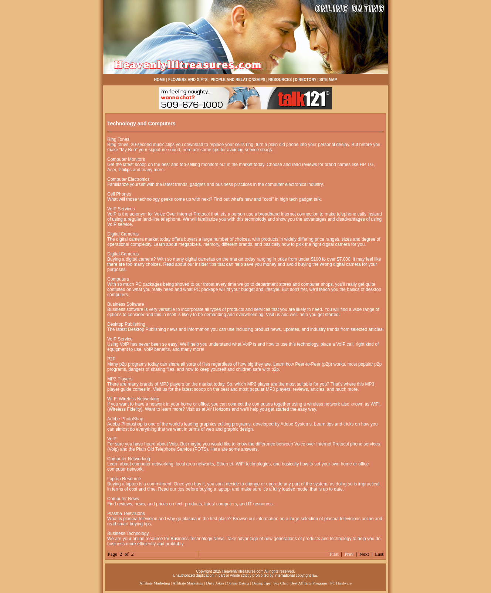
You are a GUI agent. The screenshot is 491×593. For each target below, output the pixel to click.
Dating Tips (261, 583)
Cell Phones (119, 194)
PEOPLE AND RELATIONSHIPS (238, 80)
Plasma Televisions (126, 513)
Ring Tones (118, 139)
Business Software (125, 304)
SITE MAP (328, 80)
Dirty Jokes (215, 583)
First (333, 554)
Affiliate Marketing (154, 583)
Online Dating (238, 583)
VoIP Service (119, 339)
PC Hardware (341, 583)
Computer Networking (128, 458)
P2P (111, 359)
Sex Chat (280, 583)
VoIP (111, 438)
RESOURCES (280, 80)
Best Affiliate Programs (308, 583)
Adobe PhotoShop (125, 418)
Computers (118, 279)
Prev (349, 554)
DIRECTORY (305, 80)
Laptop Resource (124, 478)
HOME (159, 80)
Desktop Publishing (126, 324)
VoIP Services (121, 208)
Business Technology (128, 533)
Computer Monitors (126, 159)
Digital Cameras (123, 234)
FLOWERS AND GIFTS (187, 80)
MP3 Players (119, 379)
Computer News (123, 498)
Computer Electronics (128, 179)
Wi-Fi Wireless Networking (133, 398)
